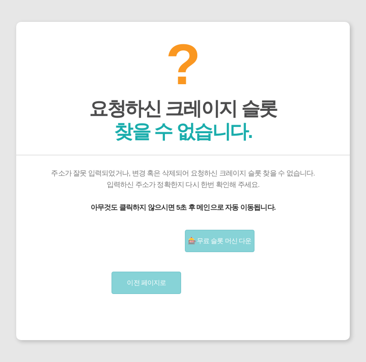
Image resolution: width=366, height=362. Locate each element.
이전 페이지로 (146, 282)
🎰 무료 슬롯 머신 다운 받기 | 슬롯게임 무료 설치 (220, 244)
